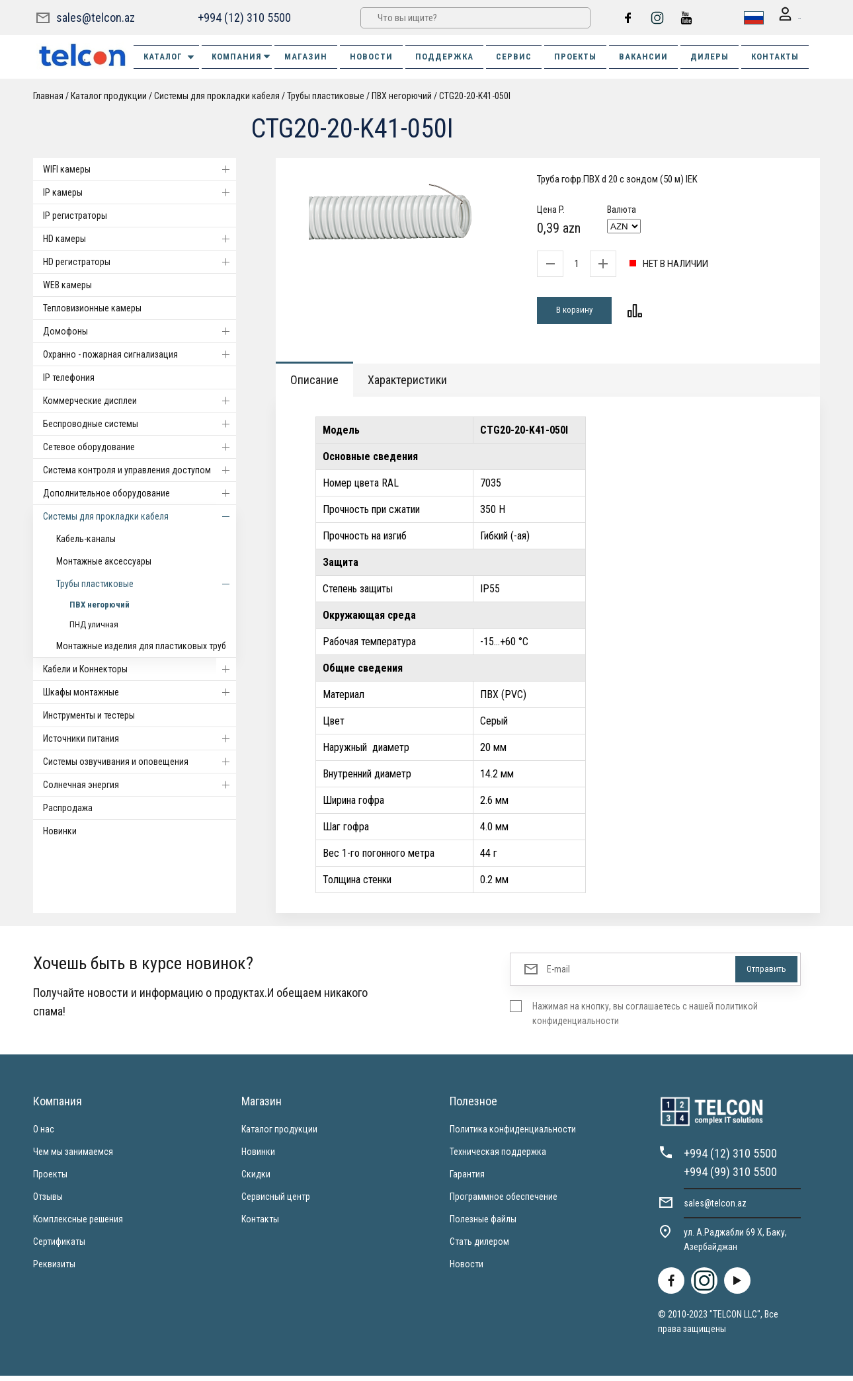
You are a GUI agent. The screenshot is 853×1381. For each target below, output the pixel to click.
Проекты (50, 1179)
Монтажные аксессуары (103, 560)
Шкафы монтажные (139, 691)
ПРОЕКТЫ (575, 56)
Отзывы (48, 1202)
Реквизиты (54, 1269)
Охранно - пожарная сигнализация (139, 353)
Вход (781, 17)
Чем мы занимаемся (73, 1157)
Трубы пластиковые (325, 95)
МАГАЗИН (305, 56)
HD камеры (139, 238)
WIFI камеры (139, 168)
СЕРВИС (514, 56)
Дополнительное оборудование (139, 492)
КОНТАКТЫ (775, 56)
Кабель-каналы (86, 538)
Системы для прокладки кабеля (217, 95)
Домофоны (139, 330)
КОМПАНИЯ (242, 56)
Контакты (260, 1224)
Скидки (255, 1179)
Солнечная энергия (139, 784)
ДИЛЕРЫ (709, 56)
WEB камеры (67, 284)
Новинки (60, 830)
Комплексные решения (78, 1224)
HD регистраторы (139, 261)
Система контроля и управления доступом (139, 469)
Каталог (169, 56)
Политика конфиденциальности (513, 1134)
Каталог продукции (109, 95)
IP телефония (69, 377)
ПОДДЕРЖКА (444, 56)
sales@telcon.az (95, 17)
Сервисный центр (275, 1202)
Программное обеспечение (503, 1202)
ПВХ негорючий (402, 95)
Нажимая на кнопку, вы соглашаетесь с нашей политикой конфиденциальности (645, 1018)
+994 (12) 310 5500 (242, 17)
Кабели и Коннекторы (139, 668)
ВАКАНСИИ (643, 56)
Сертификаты (59, 1247)
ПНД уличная (93, 624)
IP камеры (139, 191)
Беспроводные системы (139, 423)
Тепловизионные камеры (92, 307)
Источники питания (139, 738)
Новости (466, 1269)
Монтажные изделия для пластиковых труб (141, 645)
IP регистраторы (75, 215)
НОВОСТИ (371, 56)
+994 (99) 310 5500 (730, 1177)
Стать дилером (479, 1247)
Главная (48, 95)
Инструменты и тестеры (89, 714)
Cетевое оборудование (139, 446)
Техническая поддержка (498, 1157)
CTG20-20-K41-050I (474, 95)
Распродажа (68, 807)
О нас (43, 1134)
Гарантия (467, 1179)
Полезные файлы (483, 1224)
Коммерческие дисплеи (139, 400)
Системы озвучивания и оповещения (139, 761)
